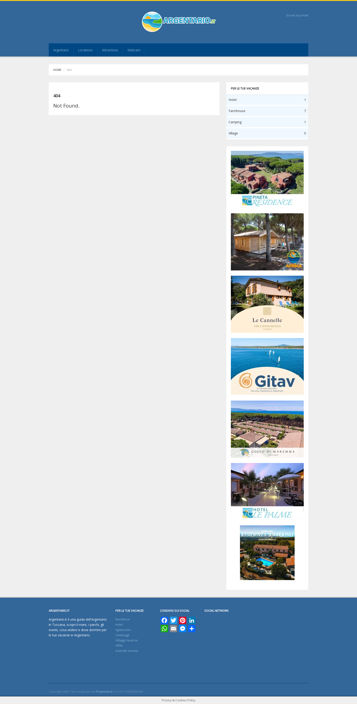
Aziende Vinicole (126, 651)
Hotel (119, 624)
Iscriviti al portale (297, 15)
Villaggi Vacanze (126, 640)
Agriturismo (123, 630)
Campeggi (122, 635)
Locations (85, 50)
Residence (122, 619)
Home (57, 70)
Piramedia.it (104, 691)
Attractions (110, 50)
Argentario (61, 50)
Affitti (118, 645)
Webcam (134, 50)
